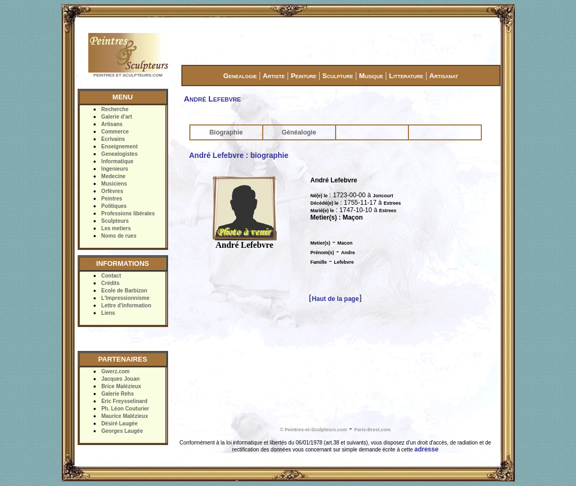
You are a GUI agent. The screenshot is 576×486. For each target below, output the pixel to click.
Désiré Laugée (119, 423)
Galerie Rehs (117, 394)
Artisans (111, 124)
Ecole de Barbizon (124, 291)
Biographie (226, 132)
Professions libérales (128, 213)
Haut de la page (335, 299)
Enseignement (119, 146)
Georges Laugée (122, 431)
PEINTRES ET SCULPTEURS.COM (128, 75)
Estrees (392, 203)
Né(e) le (319, 195)
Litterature (406, 76)
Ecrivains (112, 139)
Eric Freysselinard (124, 401)
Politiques (114, 206)
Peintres (111, 199)
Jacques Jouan (120, 379)
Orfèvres (112, 191)
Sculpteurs (115, 221)
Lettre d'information (126, 305)
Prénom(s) (323, 252)
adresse (426, 449)
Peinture (303, 76)
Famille (319, 262)
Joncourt (383, 195)
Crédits (110, 283)
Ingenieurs (114, 169)
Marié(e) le (323, 210)
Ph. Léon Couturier (125, 409)
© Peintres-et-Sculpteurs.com (313, 429)
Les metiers (116, 228)
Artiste (274, 76)
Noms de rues (118, 236)
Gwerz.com (115, 371)
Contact (111, 276)
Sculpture (337, 76)
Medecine (113, 176)
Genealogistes (119, 154)
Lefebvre (344, 262)
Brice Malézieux (121, 386)
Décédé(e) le (325, 203)
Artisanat (443, 76)
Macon (345, 243)
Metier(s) (321, 243)
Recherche (114, 109)
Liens (108, 313)
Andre (348, 252)
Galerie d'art (116, 117)
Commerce (115, 132)
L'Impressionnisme (125, 298)
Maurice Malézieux (124, 416)
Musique (371, 76)
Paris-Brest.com (372, 429)
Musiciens (114, 184)
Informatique (117, 161)
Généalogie (299, 132)
